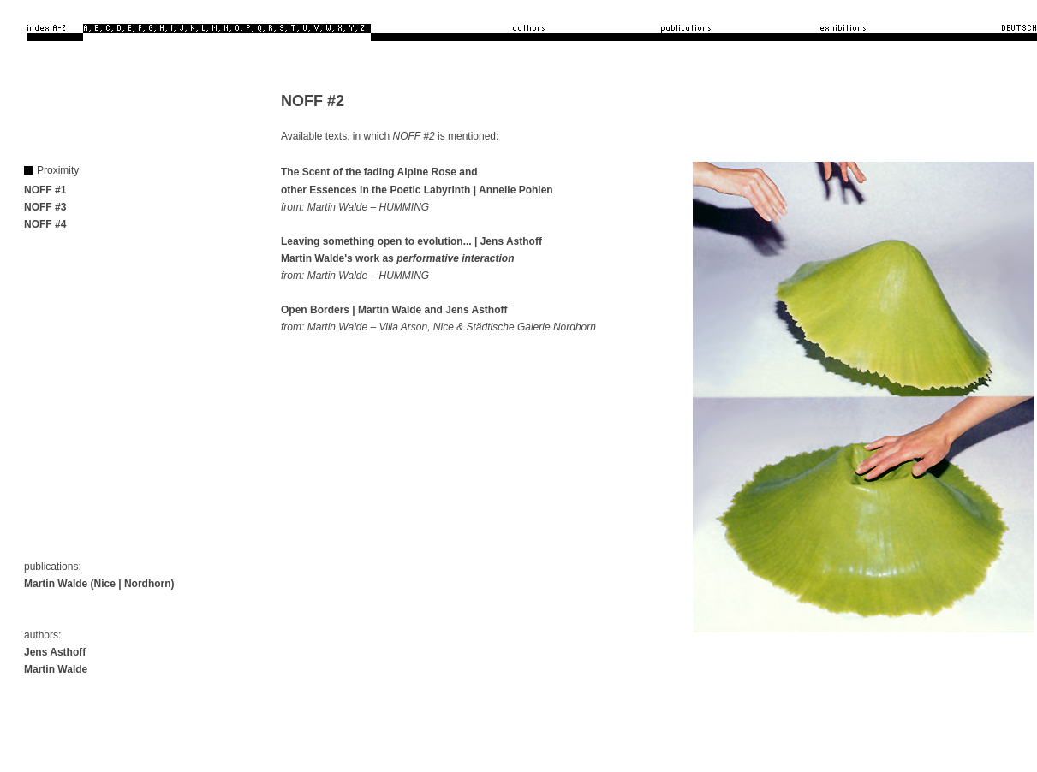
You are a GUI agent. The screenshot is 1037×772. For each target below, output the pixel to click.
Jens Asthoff (55, 652)
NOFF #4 (45, 224)
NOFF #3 (45, 207)
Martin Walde (55, 669)
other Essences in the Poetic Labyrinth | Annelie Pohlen (417, 190)
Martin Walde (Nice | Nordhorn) (99, 584)
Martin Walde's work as (398, 258)
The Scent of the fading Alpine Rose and (379, 172)
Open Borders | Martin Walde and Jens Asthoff (394, 310)
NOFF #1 (45, 190)
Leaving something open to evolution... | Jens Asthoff (411, 241)
